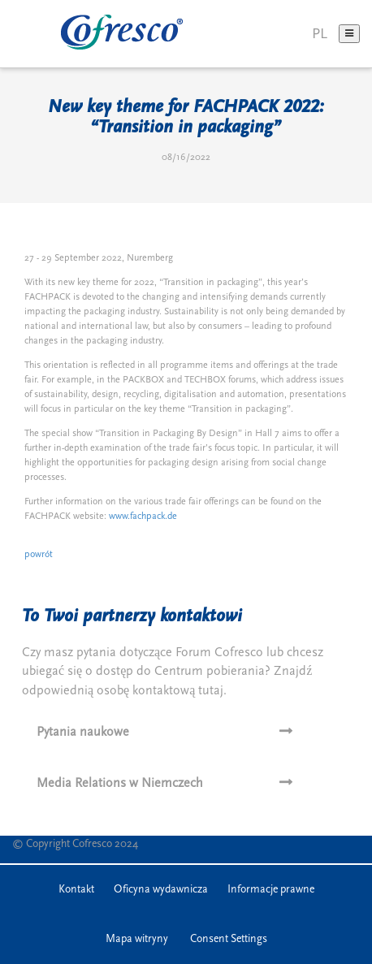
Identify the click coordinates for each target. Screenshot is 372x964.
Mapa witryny (137, 938)
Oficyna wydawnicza (161, 889)
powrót (38, 554)
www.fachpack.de (143, 516)
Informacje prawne (270, 889)
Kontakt (76, 889)
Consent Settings (228, 938)
